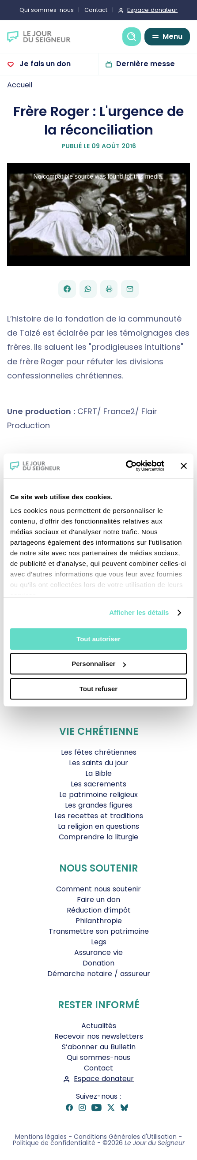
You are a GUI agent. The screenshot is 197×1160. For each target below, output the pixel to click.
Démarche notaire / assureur (98, 974)
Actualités (98, 1026)
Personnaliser (99, 663)
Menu (172, 36)
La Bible (98, 773)
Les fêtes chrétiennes (98, 752)
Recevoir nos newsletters (98, 1036)
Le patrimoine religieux (98, 795)
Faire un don (98, 899)
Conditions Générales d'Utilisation (125, 1136)
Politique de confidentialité (54, 1142)
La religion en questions (98, 826)
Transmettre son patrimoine (99, 931)
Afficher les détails (139, 612)
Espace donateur (152, 10)
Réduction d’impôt (99, 910)
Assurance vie (98, 952)
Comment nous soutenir (98, 889)
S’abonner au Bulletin (99, 1047)
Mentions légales (41, 1136)
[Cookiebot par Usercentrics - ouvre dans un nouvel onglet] (125, 465)
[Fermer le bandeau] (184, 466)
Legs (98, 942)
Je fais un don (44, 64)
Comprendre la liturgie (98, 837)
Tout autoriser (98, 639)
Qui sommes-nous (46, 10)
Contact (95, 10)
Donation (98, 963)
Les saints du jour (98, 763)
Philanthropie (99, 921)
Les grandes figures (99, 805)
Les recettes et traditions (98, 816)
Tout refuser (98, 688)
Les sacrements (98, 784)
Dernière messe (145, 64)
